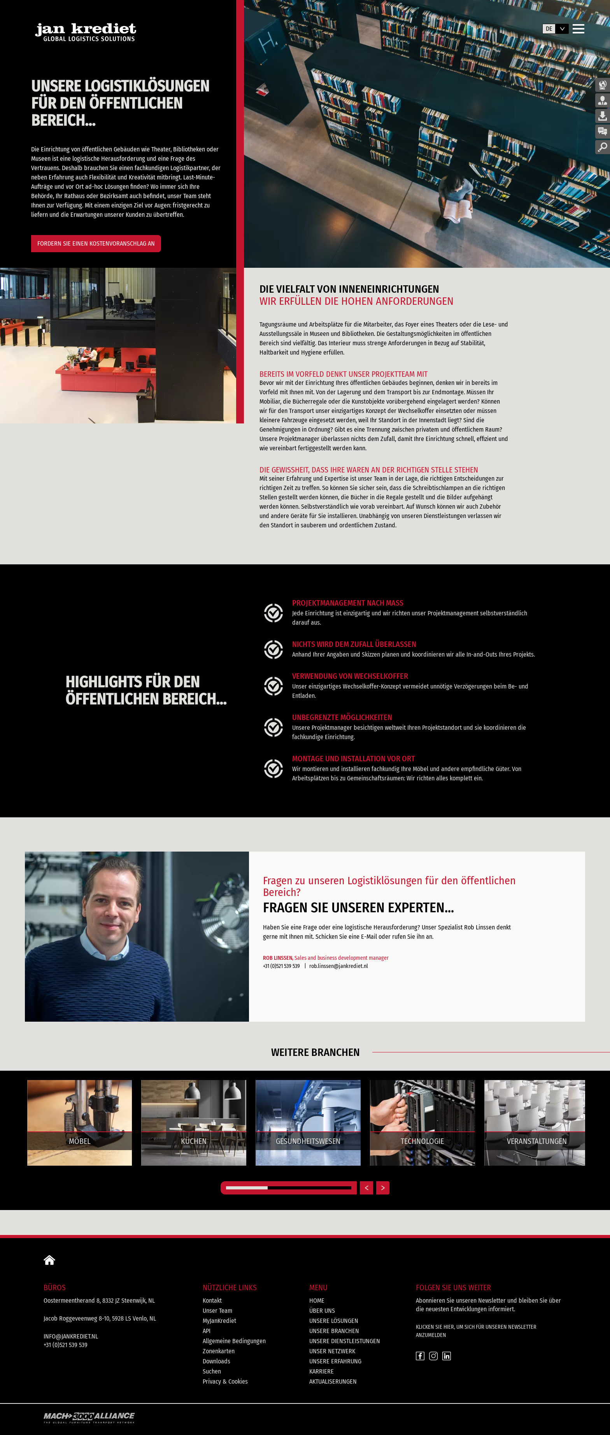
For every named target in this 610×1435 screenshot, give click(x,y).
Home (316, 1300)
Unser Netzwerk (332, 1351)
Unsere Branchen (334, 1331)
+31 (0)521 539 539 (282, 966)
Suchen (212, 1371)
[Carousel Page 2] (288, 1187)
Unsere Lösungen (333, 1320)
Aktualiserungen (333, 1381)
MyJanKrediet (219, 1320)
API (206, 1331)
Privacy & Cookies (225, 1381)
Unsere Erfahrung (335, 1361)
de (549, 28)
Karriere (321, 1371)
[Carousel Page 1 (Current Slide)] (247, 1187)
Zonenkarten (219, 1351)
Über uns (322, 1310)
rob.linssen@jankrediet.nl (338, 966)
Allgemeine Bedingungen (234, 1341)
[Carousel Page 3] (330, 1187)
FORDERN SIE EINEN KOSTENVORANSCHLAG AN (96, 243)
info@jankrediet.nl (71, 1336)
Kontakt (212, 1300)
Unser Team (217, 1310)
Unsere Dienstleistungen (344, 1341)
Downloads (216, 1361)
